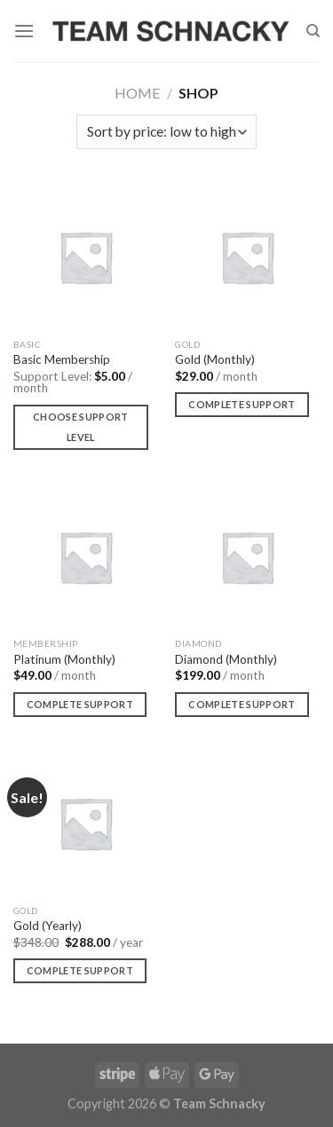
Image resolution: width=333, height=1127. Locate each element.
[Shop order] (166, 131)
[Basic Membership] (85, 257)
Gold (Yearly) (47, 925)
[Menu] (24, 30)
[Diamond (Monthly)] (247, 557)
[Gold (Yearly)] (85, 823)
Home (137, 92)
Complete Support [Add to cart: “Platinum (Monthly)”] (80, 704)
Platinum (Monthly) (64, 659)
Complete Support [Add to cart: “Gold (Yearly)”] (80, 970)
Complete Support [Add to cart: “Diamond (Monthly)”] (241, 704)
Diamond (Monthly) (226, 659)
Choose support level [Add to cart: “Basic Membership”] (81, 427)
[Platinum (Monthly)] (85, 557)
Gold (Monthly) (215, 359)
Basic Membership (61, 359)
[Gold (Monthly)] (247, 257)
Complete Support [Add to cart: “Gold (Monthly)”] (241, 404)
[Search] (313, 31)
